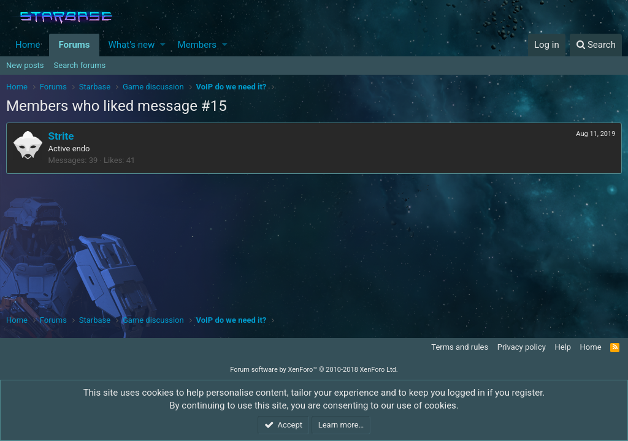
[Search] (596, 45)
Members (197, 44)
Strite (61, 136)
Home (27, 44)
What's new (132, 44)
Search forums (80, 65)
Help (562, 347)
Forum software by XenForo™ (313, 370)
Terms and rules (459, 347)
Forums (74, 44)
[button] (163, 45)
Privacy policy (521, 347)
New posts (25, 65)
